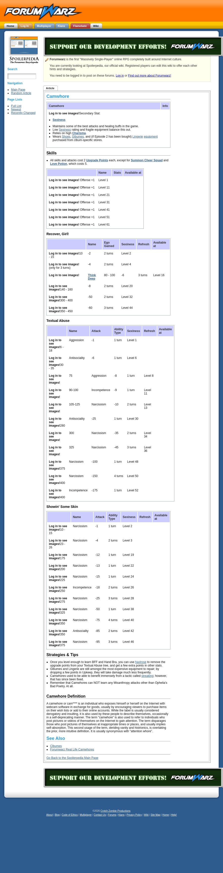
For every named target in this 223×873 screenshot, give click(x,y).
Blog (57, 814)
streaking (148, 676)
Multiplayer (86, 814)
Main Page (18, 89)
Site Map (155, 814)
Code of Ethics (70, 814)
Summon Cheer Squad (147, 160)
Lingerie (137, 136)
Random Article (21, 93)
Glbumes (78, 136)
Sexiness (59, 120)
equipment (151, 136)
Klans (121, 814)
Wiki (146, 814)
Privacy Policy (134, 814)
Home (165, 814)
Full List (16, 106)
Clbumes (56, 746)
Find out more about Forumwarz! (149, 75)
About (49, 814)
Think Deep (92, 276)
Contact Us (100, 814)
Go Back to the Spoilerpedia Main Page (72, 758)
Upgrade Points (97, 160)
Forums (112, 814)
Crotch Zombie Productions (115, 811)
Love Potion (58, 164)
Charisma (79, 133)
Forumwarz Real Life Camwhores (72, 749)
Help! (174, 814)
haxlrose (140, 662)
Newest (16, 109)
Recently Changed (23, 113)
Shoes (66, 136)
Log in (120, 75)
